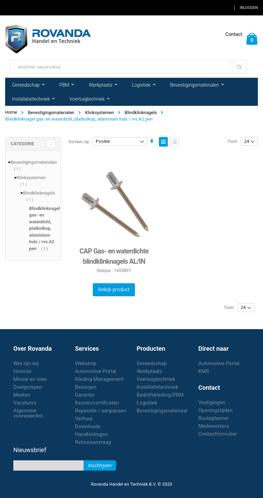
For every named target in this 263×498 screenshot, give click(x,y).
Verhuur (84, 418)
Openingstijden (215, 410)
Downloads (88, 426)
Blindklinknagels (141, 112)
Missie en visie (30, 379)
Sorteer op (78, 141)
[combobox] (128, 67)
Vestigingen (211, 402)
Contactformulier (217, 434)
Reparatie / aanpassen (100, 411)
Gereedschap (152, 363)
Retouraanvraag (93, 442)
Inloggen (249, 7)
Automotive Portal (95, 371)
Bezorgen (86, 387)
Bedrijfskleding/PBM (160, 395)
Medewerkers (213, 426)
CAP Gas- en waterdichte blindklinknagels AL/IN (114, 256)
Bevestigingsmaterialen (51, 112)
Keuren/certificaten (97, 403)
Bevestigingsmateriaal (162, 411)
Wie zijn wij (26, 363)
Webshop (85, 363)
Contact (233, 34)
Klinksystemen (99, 112)
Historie (22, 371)
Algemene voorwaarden (28, 413)
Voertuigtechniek (156, 379)
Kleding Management (99, 379)
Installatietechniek (157, 387)
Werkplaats (149, 371)
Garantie (84, 395)
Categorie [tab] (22, 143)
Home (11, 112)
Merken (21, 395)
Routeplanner (213, 418)
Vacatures (24, 403)
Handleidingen (91, 434)
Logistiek (147, 403)
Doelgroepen (27, 387)
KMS (203, 371)
